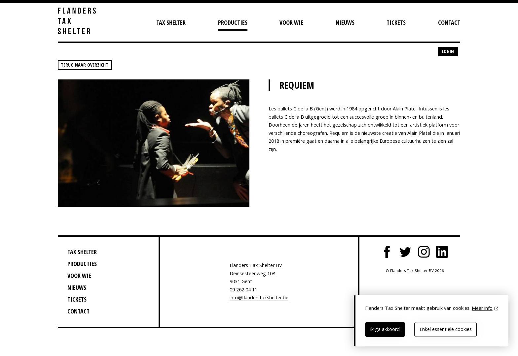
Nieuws (345, 22)
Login (448, 51)
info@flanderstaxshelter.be (259, 297)
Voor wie (291, 22)
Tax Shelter (171, 22)
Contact (449, 22)
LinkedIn (442, 252)
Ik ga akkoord (385, 329)
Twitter (405, 252)
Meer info (482, 308)
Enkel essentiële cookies (446, 329)
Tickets (396, 22)
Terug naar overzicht (84, 65)
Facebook (387, 252)
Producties (232, 22)
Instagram (424, 252)
